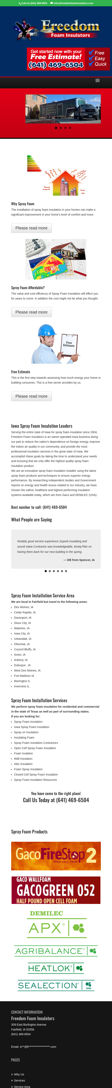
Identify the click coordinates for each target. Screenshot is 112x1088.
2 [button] (61, 128)
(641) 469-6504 (38, 3)
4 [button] (70, 128)
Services (19, 1080)
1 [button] (56, 128)
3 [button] (65, 128)
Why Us (19, 1074)
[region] (63, 109)
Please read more (31, 228)
